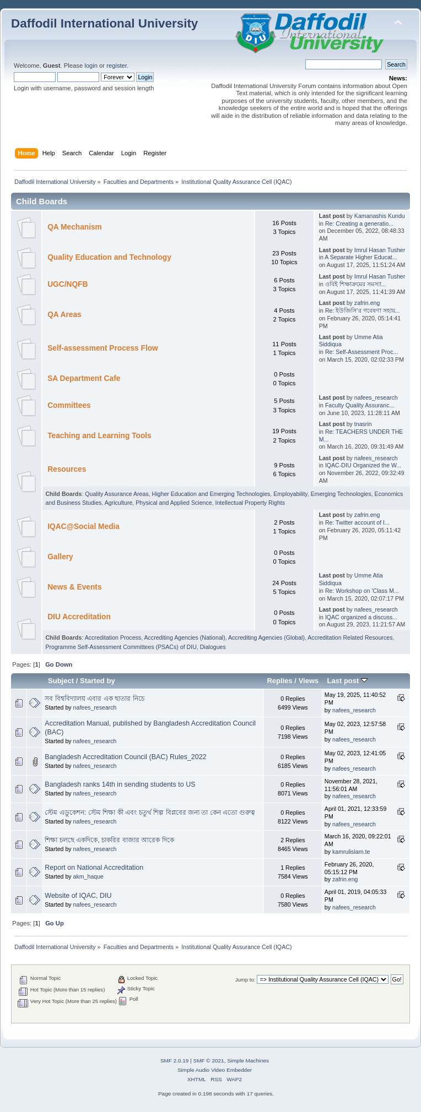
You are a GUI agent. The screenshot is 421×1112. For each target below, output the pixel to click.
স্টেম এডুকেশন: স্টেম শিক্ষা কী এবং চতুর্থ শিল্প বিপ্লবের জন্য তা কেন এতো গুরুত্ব (150, 812)
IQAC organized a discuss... (361, 617)
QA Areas (64, 314)
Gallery (60, 557)
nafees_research (376, 397)
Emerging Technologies (341, 493)
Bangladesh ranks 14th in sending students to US (120, 784)
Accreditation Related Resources (349, 637)
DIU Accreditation (79, 617)
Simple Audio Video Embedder (214, 1070)
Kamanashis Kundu (379, 215)
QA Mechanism (74, 227)
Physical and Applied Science (174, 502)
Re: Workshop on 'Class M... (362, 590)
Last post (347, 681)
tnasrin (363, 424)
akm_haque (88, 876)
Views (309, 681)
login (91, 65)
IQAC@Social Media (83, 526)
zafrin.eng (367, 302)
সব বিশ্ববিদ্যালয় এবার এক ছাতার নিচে (94, 698)
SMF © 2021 (208, 1061)
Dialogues (213, 647)
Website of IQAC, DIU (78, 896)
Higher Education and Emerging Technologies (211, 493)
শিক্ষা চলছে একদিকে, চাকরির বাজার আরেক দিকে (109, 840)
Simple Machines (248, 1061)
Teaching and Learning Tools (99, 436)
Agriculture (119, 502)
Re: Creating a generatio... (359, 223)
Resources (66, 469)
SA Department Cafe (83, 378)
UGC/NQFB (67, 284)
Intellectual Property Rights (250, 502)
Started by (97, 681)
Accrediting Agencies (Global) (266, 637)
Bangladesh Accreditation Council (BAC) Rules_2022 (125, 757)
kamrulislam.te (351, 851)
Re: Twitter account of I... (357, 522)
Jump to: (245, 980)
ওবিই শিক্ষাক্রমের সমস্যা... (355, 284)
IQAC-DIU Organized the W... (363, 465)
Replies (279, 681)
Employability (290, 493)
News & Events (74, 587)
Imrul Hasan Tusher (379, 250)
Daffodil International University (104, 23)
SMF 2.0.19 (174, 1061)
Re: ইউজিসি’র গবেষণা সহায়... (362, 310)
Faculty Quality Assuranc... (359, 405)
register (116, 65)
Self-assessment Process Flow (102, 348)
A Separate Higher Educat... (361, 257)
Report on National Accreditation (94, 867)
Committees (69, 405)
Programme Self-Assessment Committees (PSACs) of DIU (120, 647)
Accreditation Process (113, 637)
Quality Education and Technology (109, 257)
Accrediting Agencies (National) (184, 637)
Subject (61, 681)
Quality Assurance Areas (116, 493)
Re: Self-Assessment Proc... (361, 351)
